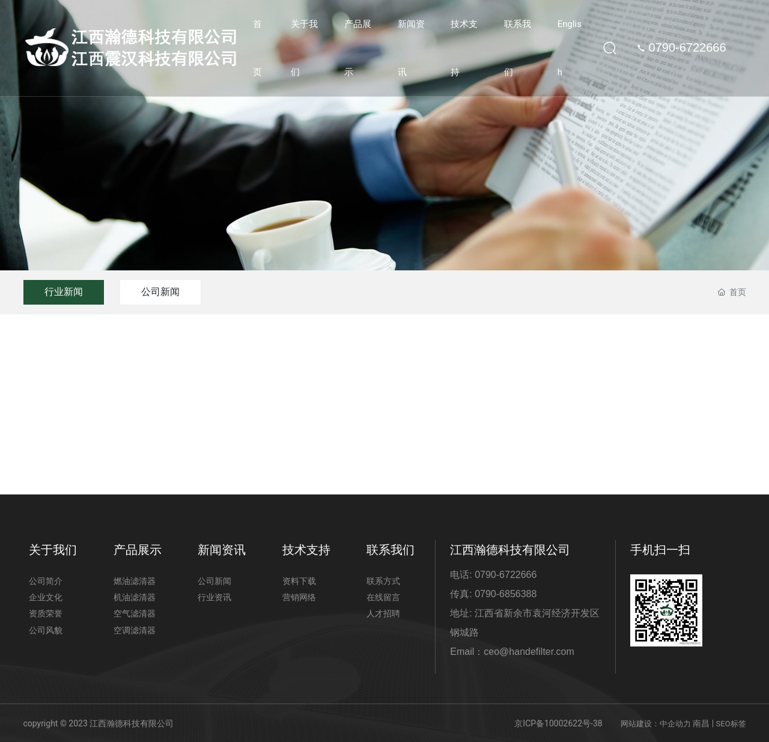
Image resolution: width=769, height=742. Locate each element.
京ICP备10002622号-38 (558, 723)
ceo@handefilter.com (529, 651)
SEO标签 (731, 723)
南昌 (701, 723)
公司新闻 (160, 291)
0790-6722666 (680, 47)
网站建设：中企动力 (656, 723)
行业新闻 (63, 291)
